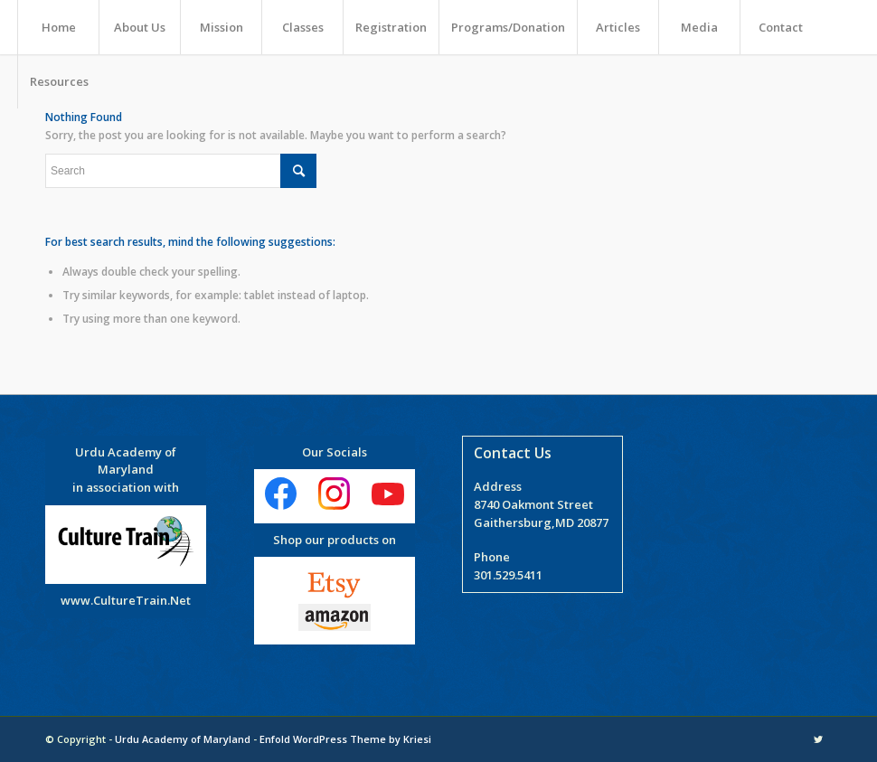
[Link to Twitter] (818, 739)
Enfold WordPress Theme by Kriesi (345, 739)
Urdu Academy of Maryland (182, 739)
